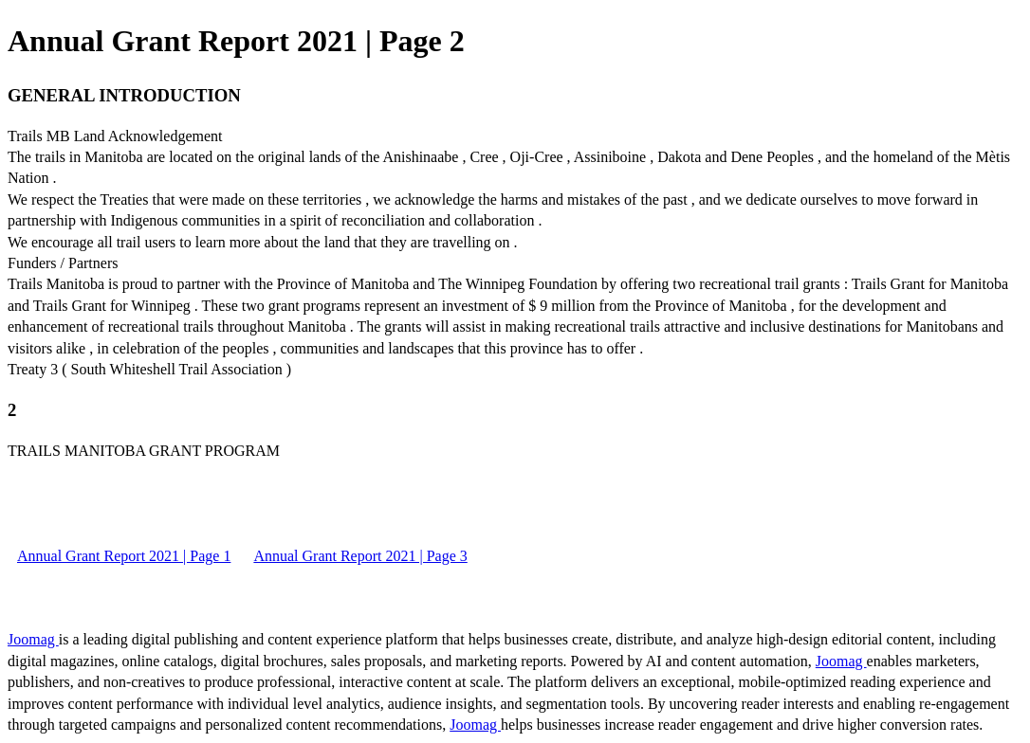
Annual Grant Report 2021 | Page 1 (123, 556)
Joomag (33, 639)
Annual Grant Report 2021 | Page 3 (360, 556)
